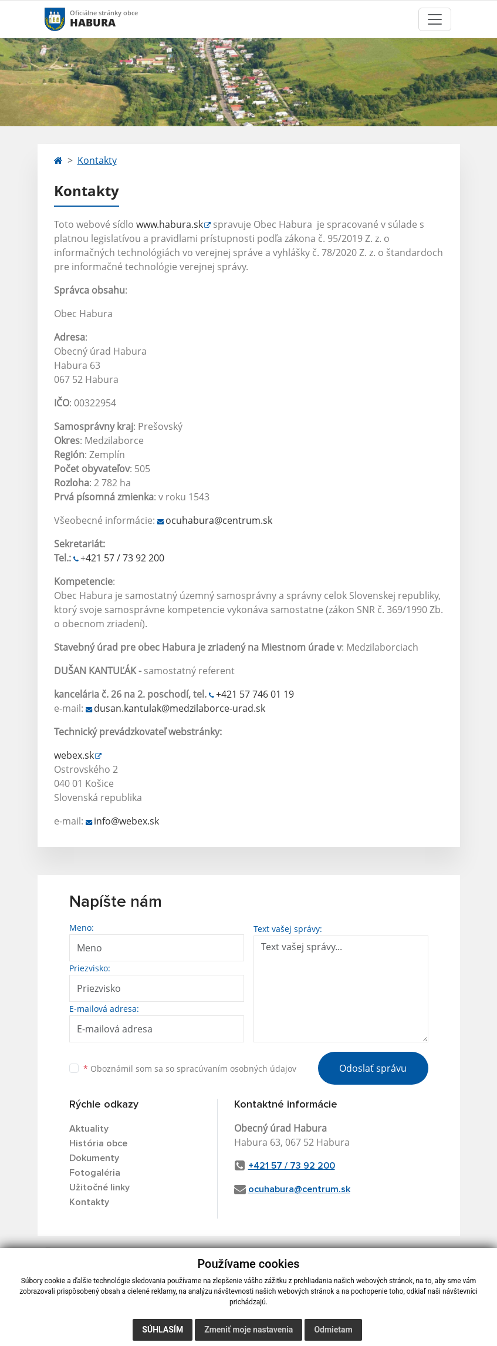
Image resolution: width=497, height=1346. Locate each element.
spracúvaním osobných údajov (236, 1068)
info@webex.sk (126, 821)
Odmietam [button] (333, 1329)
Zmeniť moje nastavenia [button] (248, 1329)
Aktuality (89, 1128)
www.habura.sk (169, 224)
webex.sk (74, 755)
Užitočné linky (99, 1187)
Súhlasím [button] (162, 1329)
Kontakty (97, 160)
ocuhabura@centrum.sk (218, 520)
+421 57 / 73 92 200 (122, 557)
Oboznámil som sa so (189, 1068)
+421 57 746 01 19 (255, 694)
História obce (98, 1143)
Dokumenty (94, 1158)
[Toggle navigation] (434, 19)
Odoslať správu (373, 1068)
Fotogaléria (94, 1172)
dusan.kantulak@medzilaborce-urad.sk (179, 708)
